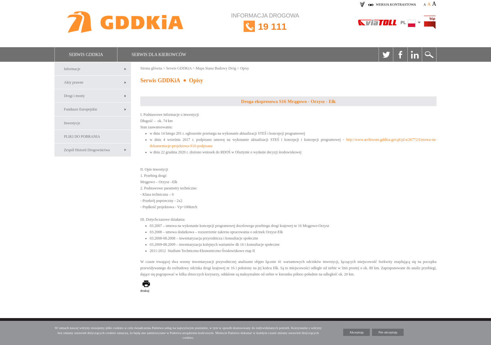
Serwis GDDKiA (86, 54)
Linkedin (414, 54)
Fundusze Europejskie (80, 109)
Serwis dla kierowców (159, 54)
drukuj (144, 290)
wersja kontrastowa (396, 4)
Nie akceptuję (387, 332)
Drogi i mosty (74, 96)
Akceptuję (356, 332)
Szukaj (429, 54)
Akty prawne (73, 82)
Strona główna (151, 68)
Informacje (72, 69)
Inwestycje (72, 123)
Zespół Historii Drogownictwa (87, 150)
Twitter (386, 54)
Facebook (400, 54)
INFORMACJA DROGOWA (265, 26)
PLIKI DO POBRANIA (82, 136)
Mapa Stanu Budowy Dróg (216, 68)
